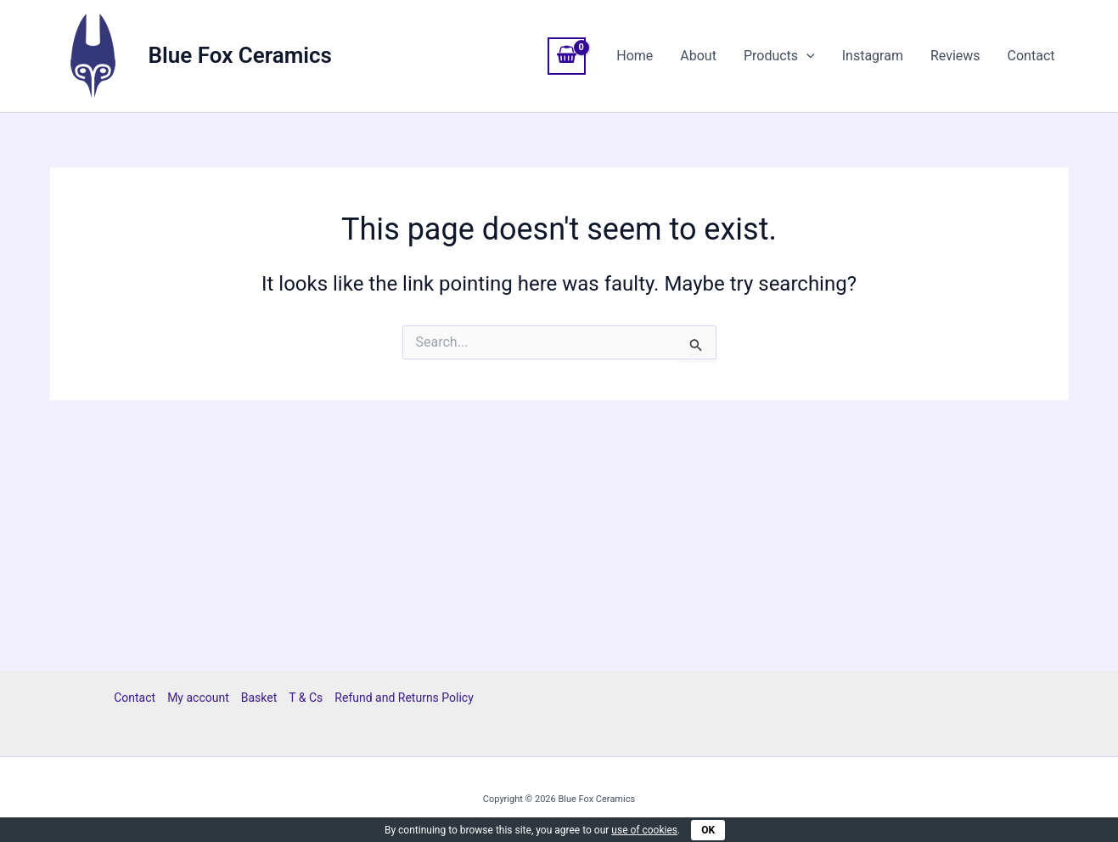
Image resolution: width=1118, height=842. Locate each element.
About (698, 56)
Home (634, 56)
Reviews (955, 56)
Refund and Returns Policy (403, 697)
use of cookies (644, 830)
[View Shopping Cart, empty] (567, 56)
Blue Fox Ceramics (240, 55)
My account (198, 697)
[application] (806, 56)
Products (779, 56)
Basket (259, 697)
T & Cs (306, 697)
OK (708, 830)
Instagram (872, 56)
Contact (1031, 56)
